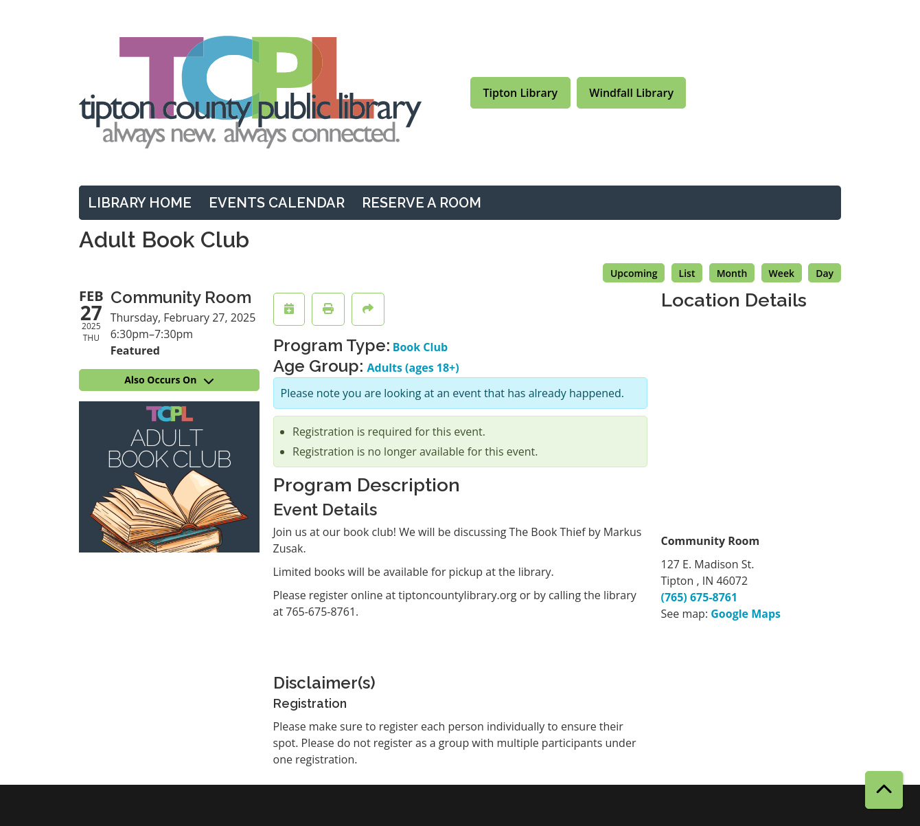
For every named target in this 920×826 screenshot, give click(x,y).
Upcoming (634, 273)
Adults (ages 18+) (413, 367)
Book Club (420, 347)
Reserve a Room (421, 202)
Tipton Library (520, 92)
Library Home (140, 202)
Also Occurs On (169, 379)
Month (732, 273)
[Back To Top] (884, 790)
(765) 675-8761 (699, 597)
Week (781, 273)
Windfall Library (631, 92)
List (687, 273)
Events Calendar (277, 202)
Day (824, 273)
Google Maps (746, 613)
